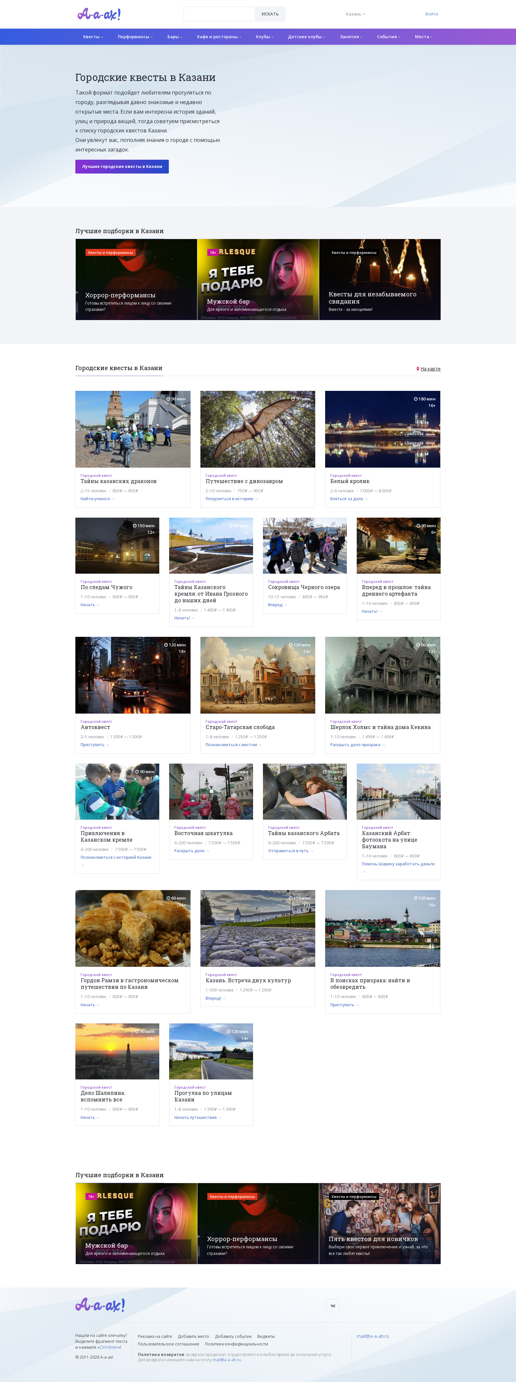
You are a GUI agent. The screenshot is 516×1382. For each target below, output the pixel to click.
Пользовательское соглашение (168, 1344)
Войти (432, 14)
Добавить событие (233, 1336)
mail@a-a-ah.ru (227, 1360)
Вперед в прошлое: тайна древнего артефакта (396, 590)
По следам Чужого (106, 586)
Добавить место (193, 1336)
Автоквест (95, 726)
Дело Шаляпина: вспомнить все (103, 1096)
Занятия (351, 37)
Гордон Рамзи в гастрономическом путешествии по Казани (130, 983)
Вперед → (278, 605)
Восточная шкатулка (203, 832)
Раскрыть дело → (192, 851)
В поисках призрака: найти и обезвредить (370, 983)
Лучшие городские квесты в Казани (122, 166)
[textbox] (219, 9)
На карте (431, 369)
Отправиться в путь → (291, 851)
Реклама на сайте (155, 1336)
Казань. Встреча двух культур (248, 980)
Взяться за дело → (349, 498)
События (388, 37)
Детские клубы (306, 37)
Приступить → (95, 744)
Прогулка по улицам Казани (203, 1096)
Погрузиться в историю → (232, 498)
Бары (175, 37)
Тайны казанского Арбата (304, 832)
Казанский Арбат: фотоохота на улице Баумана (389, 839)
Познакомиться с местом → (234, 744)
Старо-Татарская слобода (240, 726)
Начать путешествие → (198, 1117)
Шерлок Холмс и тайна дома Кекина (380, 726)
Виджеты (266, 1336)
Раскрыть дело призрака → (357, 744)
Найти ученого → (98, 498)
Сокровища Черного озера (304, 586)
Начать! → (184, 618)
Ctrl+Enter (109, 1347)
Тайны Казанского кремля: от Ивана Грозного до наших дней (211, 593)
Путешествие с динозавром (244, 480)
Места (423, 37)
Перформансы (135, 37)
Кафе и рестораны (219, 37)
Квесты (93, 37)
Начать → (90, 605)
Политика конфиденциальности (236, 1344)
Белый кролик (350, 480)
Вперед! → (216, 998)
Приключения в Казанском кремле (107, 836)
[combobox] (219, 14)
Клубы (264, 37)
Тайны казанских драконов (119, 480)
